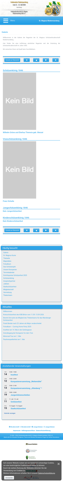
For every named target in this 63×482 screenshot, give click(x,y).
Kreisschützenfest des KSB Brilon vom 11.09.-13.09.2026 (23, 314)
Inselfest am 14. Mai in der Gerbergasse (17, 330)
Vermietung (7, 292)
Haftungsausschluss (28, 430)
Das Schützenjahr (9, 267)
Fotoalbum (7, 264)
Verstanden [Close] (9, 478)
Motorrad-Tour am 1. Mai (12, 336)
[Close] (59, 463)
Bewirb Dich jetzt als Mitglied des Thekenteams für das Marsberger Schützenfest (27, 319)
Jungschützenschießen (20, 395)
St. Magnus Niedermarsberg (49, 21)
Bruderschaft (14, 427)
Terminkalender (8, 272)
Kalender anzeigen (9, 413)
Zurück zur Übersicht (12, 60)
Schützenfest (16, 402)
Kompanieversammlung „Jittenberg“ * (26, 388)
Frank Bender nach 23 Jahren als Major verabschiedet (22, 323)
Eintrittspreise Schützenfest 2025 (15, 275)
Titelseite (6, 258)
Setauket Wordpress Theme (20, 437)
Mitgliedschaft (8, 289)
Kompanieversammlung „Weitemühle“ (26, 381)
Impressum (17, 430)
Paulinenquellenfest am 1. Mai (14, 339)
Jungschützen (37, 427)
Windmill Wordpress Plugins (39, 437)
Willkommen (7, 311)
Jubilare (6, 284)
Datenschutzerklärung (43, 430)
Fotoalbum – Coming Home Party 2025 (17, 327)
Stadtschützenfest (9, 287)
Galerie (5, 252)
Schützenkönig (8, 278)
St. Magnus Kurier (9, 255)
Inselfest (14, 375)
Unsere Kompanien (10, 269)
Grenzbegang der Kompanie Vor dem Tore (18, 333)
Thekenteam (7, 295)
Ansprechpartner (9, 281)
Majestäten (7, 261)
